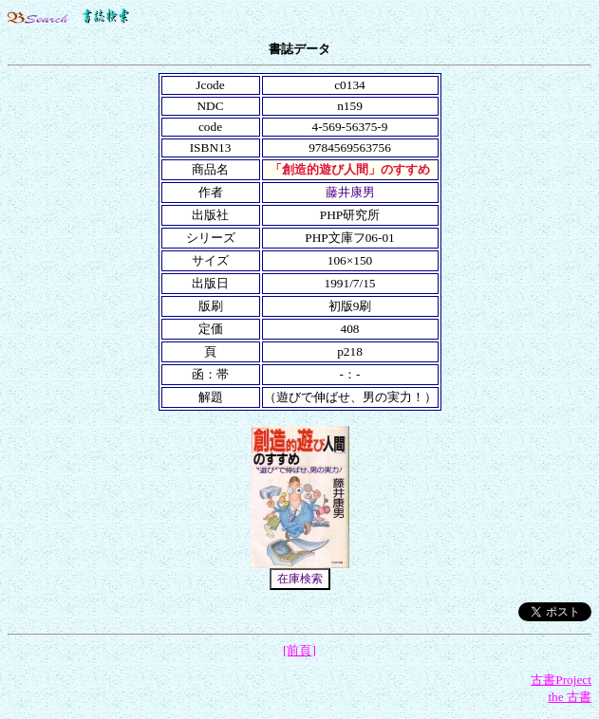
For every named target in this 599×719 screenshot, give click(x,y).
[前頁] (299, 650)
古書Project (561, 680)
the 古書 (569, 697)
